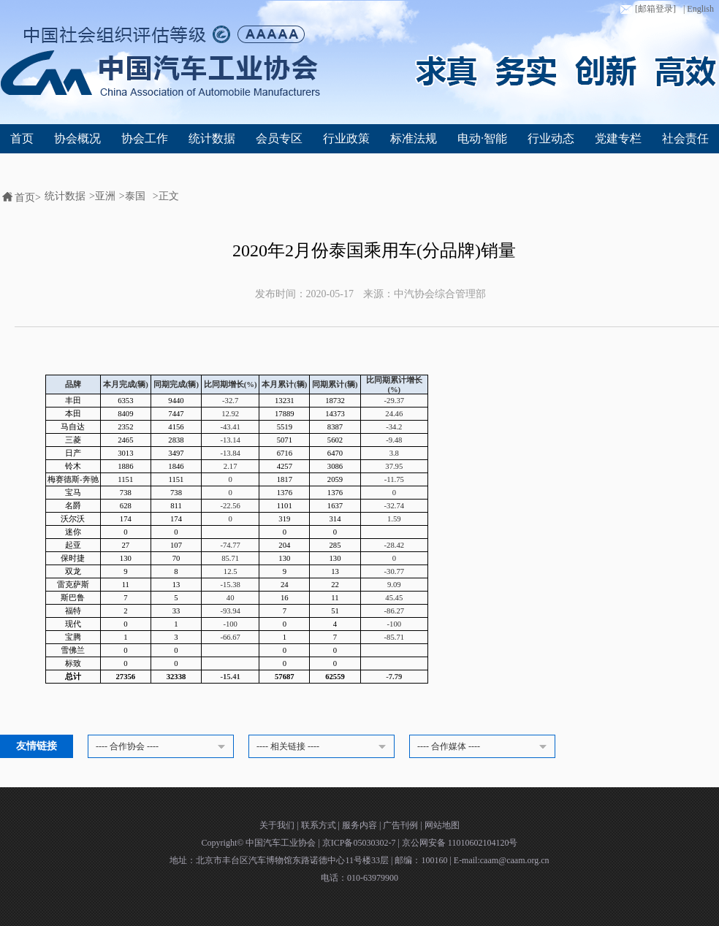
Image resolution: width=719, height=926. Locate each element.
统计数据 (212, 138)
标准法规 (413, 138)
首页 (22, 138)
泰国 (135, 196)
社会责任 (685, 138)
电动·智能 (482, 138)
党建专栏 (618, 138)
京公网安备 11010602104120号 (460, 843)
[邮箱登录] (646, 9)
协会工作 (144, 138)
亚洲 (105, 196)
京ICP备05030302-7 (360, 843)
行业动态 (551, 138)
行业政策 (346, 138)
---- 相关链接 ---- (323, 747)
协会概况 (77, 138)
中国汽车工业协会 (282, 843)
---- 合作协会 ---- (163, 747)
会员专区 (279, 138)
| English (698, 9)
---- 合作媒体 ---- (484, 747)
